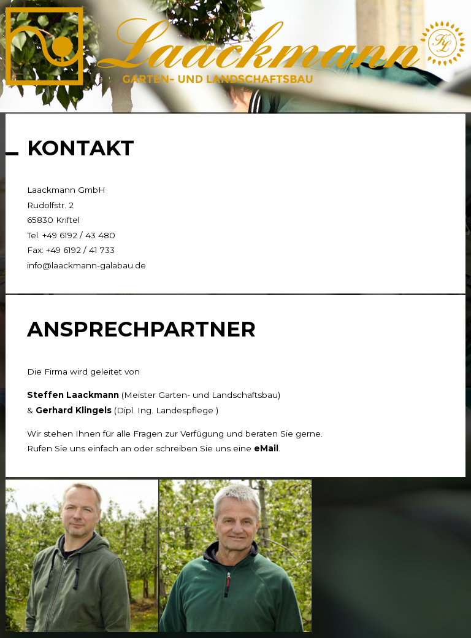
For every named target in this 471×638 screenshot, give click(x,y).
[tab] (12, 100)
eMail (266, 448)
